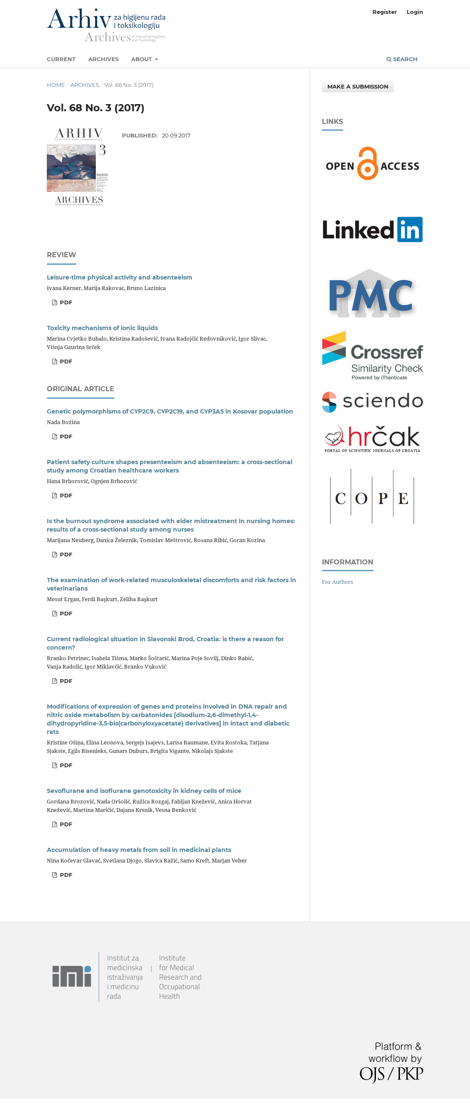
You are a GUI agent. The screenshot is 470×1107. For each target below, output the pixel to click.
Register (385, 11)
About (142, 59)
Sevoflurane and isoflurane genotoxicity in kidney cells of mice (144, 791)
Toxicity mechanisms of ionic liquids (102, 328)
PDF (65, 302)
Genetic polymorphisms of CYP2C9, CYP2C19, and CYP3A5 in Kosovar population (170, 411)
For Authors (337, 582)
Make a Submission (358, 86)
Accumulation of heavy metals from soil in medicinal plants (139, 850)
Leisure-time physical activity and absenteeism (119, 277)
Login (415, 11)
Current (61, 59)
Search (402, 59)
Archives (103, 59)
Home (56, 84)
